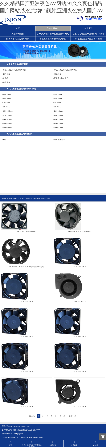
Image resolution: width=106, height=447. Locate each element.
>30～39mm (57, 94)
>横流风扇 (57, 74)
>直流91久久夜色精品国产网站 (14, 70)
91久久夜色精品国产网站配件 (19, 134)
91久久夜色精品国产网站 (17, 39)
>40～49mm (6, 98)
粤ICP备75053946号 (36, 437)
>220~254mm (58, 127)
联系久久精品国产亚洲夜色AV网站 (88, 34)
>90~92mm (57, 107)
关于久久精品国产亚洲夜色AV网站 (53, 34)
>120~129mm (7, 115)
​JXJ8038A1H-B (26, 372)
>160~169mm (7, 123)
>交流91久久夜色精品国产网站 (65, 70)
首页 (18, 28)
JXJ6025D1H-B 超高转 (26, 232)
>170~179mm (58, 123)
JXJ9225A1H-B (79, 267)
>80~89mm (6, 107)
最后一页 (72, 416)
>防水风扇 (6, 82)
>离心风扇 (6, 74)
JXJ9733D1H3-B (79, 302)
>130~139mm (58, 115)
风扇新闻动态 (17, 34)
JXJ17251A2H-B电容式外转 (79, 232)
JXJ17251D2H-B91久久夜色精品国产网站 (26, 267)
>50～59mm (57, 98)
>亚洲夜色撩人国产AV (62, 78)
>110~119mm (58, 111)
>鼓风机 (5, 78)
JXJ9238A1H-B (79, 337)
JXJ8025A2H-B (26, 407)
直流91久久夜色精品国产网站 (52, 39)
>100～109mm (7, 111)
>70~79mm (57, 103)
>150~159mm (58, 119)
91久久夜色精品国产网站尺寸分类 (21, 89)
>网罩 (4, 140)
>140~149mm (7, 119)
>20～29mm (6, 94)
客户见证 (88, 28)
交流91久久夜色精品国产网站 (88, 39)
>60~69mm (6, 103)
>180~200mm (7, 127)
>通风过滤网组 (59, 140)
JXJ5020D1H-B (79, 407)
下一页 (62, 416)
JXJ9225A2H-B (26, 302)
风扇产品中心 (53, 28)
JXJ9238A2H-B (26, 337)
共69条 (32, 416)
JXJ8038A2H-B (79, 372)
